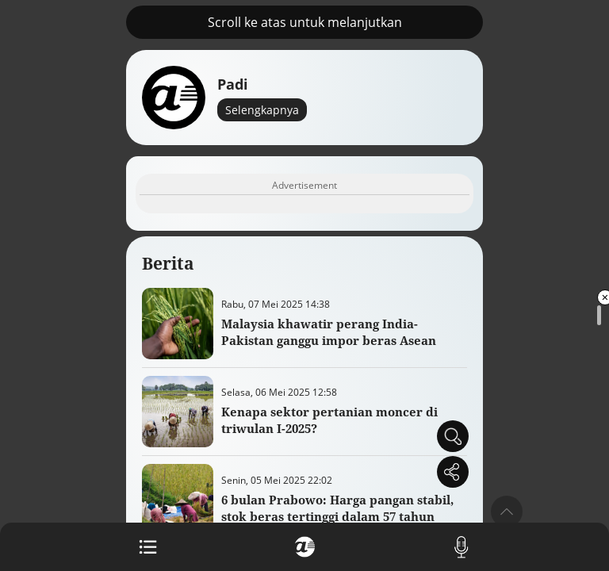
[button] (507, 511)
